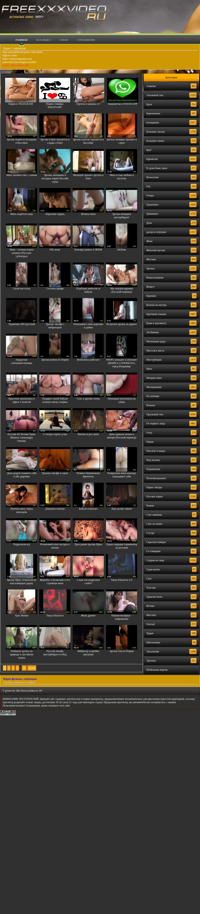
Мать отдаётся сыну (21, 214)
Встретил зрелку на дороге (121, 324)
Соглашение (86, 39)
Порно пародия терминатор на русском (121, 546)
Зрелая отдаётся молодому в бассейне (22, 141)
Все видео (43, 39)
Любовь (121, 249)
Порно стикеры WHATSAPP (54, 105)
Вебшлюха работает (88, 359)
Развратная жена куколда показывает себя (122, 475)
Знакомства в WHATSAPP (122, 103)
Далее (31, 668)
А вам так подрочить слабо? (88, 581)
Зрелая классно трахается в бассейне (88, 141)
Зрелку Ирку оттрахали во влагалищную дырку (21, 581)
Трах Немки (21, 615)
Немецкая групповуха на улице (122, 400)
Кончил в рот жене (88, 434)
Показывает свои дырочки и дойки (88, 326)
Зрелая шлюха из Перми (55, 359)
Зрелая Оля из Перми (122, 651)
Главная (21, 39)
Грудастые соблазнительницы (21, 361)
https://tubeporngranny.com (17, 58)
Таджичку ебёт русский (21, 324)
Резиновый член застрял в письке (55, 546)
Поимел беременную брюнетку (88, 475)
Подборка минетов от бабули (88, 290)
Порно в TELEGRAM (20, 103)
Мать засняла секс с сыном (21, 175)
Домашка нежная (55, 508)
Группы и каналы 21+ (88, 103)
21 (24, 668)
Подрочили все (21, 544)
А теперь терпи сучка (55, 434)
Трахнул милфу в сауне (55, 473)
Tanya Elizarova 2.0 (121, 579)
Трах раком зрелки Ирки (88, 544)
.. (20, 668)
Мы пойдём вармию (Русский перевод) (121, 290)
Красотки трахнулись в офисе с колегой (22, 400)
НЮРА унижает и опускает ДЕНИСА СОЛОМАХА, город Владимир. (121, 363)
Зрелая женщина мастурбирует (121, 215)
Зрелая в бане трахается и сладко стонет (55, 141)
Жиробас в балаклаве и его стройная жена (55, 581)
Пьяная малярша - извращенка (121, 617)
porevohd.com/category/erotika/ (19, 62)
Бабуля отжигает (88, 508)
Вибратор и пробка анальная (88, 653)
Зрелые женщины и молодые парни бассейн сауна (54, 178)
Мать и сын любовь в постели (122, 177)
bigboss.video (9, 55)
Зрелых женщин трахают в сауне (121, 141)
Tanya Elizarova (55, 615)
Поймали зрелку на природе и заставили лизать (21, 654)
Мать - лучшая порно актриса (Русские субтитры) (22, 253)
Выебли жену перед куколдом (21, 510)
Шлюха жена (88, 214)
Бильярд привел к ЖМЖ (88, 249)
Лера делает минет (121, 508)
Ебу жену (55, 249)
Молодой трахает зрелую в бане (88, 177)
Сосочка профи (55, 288)
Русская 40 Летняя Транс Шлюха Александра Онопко (22, 437)
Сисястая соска (21, 288)
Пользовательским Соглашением (21, 705)
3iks (18, 690)
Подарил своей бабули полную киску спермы (55, 400)
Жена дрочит (88, 615)
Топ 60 (64, 39)
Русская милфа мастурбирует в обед (55, 653)
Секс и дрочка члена (88, 398)
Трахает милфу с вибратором (55, 326)
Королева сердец (55, 214)
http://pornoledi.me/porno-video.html (22, 52)
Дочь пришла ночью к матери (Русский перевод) (121, 436)
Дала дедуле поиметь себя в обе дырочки (21, 475)
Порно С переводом (14, 48)
